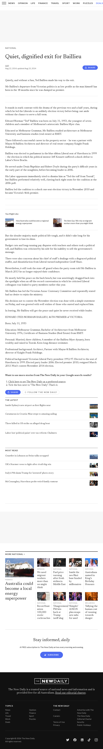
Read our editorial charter (70, 693)
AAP (7, 66)
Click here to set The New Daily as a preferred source (36, 382)
